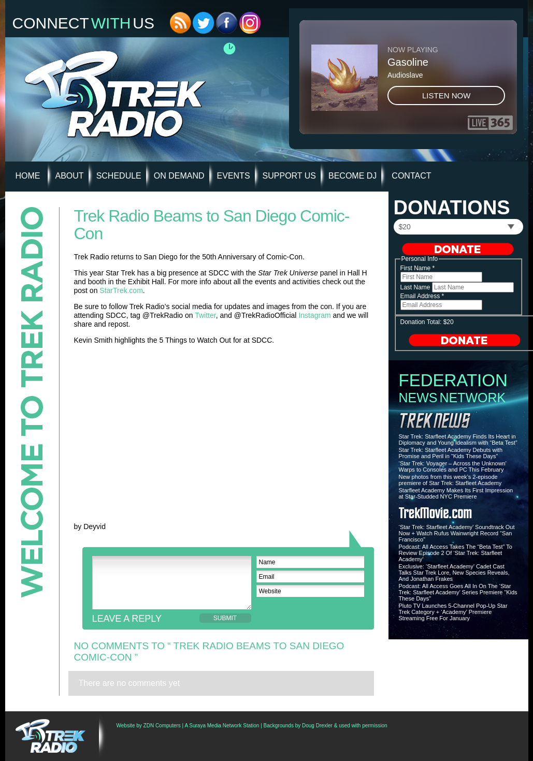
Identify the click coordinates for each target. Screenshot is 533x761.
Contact (411, 175)
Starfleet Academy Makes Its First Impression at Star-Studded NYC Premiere (456, 493)
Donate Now (458, 249)
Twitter (205, 315)
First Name (417, 268)
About (69, 175)
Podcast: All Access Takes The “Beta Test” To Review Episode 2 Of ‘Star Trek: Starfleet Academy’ (455, 553)
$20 (405, 227)
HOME (28, 175)
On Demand (179, 175)
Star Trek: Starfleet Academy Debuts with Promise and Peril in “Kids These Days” (451, 453)
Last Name (416, 287)
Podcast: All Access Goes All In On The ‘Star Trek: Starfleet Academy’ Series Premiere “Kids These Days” (458, 592)
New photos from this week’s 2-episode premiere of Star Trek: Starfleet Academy (450, 480)
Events (233, 175)
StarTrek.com (121, 290)
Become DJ (352, 175)
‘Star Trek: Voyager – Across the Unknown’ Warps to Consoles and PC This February (453, 466)
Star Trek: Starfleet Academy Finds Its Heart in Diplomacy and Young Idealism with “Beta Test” (458, 439)
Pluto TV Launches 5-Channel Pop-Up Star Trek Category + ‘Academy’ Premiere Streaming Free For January (453, 612)
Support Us (289, 175)
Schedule (118, 175)
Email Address (422, 296)
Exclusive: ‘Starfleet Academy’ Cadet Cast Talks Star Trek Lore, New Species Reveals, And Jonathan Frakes (454, 572)
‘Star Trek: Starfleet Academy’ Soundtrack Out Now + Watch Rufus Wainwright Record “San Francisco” (457, 533)
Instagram (314, 315)
